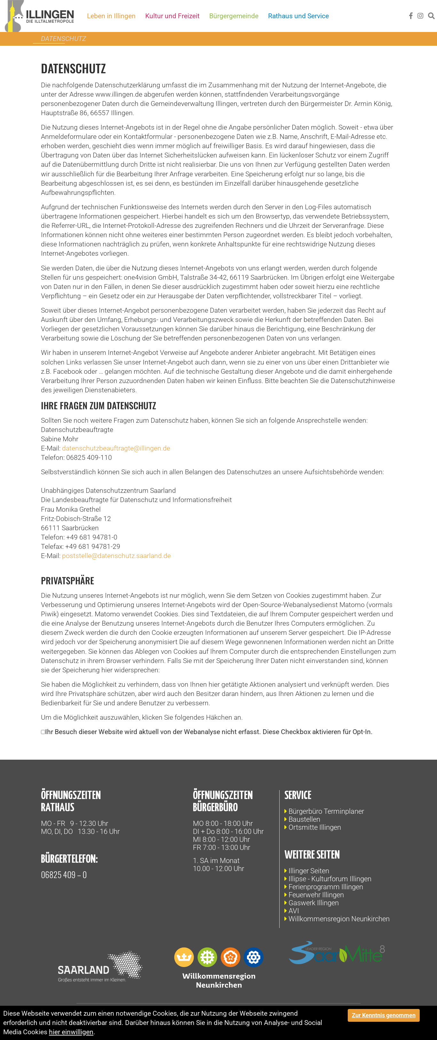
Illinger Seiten (309, 871)
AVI (294, 911)
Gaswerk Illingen (314, 903)
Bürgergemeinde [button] (234, 16)
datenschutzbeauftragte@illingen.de (116, 448)
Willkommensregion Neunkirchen (339, 919)
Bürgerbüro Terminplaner (326, 811)
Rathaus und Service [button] (298, 16)
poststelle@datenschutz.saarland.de (116, 556)
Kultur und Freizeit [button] (173, 16)
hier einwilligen (71, 1032)
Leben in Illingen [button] (111, 16)
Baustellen (304, 819)
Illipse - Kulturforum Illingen (330, 879)
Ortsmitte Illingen (315, 827)
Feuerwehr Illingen (316, 895)
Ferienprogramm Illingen (326, 887)
